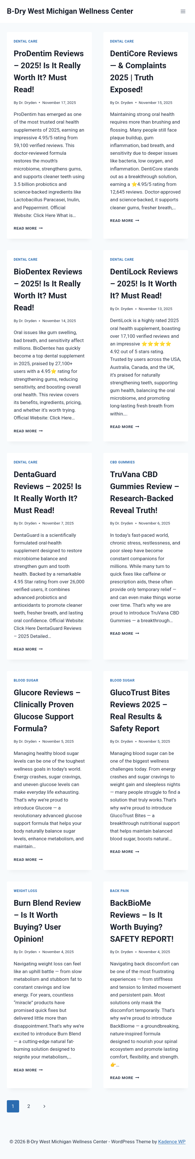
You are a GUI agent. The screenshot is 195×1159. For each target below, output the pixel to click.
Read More (28, 228)
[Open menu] (183, 11)
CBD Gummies (122, 462)
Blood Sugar (26, 680)
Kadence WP (172, 1141)
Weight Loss (25, 891)
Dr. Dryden (28, 102)
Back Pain (119, 891)
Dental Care (25, 41)
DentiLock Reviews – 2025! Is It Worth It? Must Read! (144, 283)
